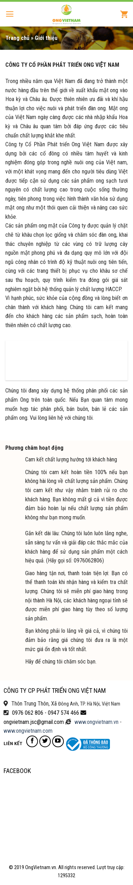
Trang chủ (17, 38)
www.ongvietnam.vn (96, 722)
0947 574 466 (63, 712)
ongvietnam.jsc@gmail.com (34, 722)
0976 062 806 (27, 712)
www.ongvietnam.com (28, 730)
